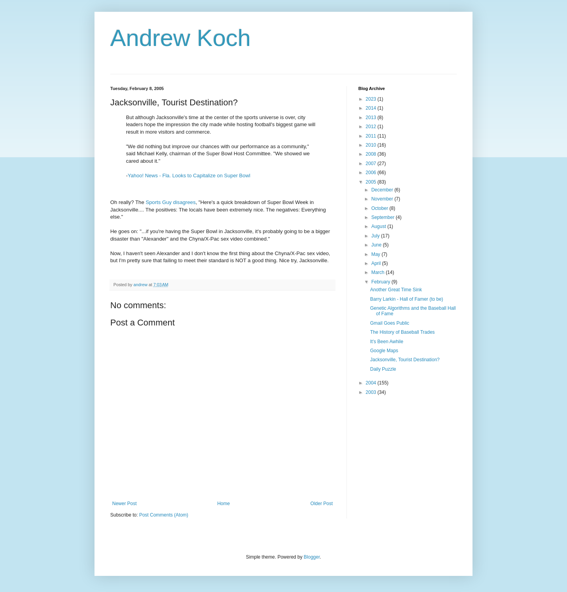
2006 (372, 172)
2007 (372, 163)
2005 (372, 182)
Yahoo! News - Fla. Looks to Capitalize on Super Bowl (189, 175)
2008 (372, 154)
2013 (372, 117)
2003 (372, 392)
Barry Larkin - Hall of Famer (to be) (406, 299)
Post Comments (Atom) (163, 515)
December (383, 190)
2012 (372, 126)
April (376, 263)
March (378, 272)
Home (223, 503)
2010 (372, 145)
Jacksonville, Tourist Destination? (405, 359)
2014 (372, 108)
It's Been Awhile (386, 341)
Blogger (312, 557)
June (377, 245)
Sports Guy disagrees (171, 202)
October (380, 208)
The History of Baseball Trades (402, 332)
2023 (372, 99)
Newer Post (124, 503)
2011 (372, 136)
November (383, 199)
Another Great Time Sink (396, 289)
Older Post (321, 503)
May (376, 254)
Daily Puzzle (383, 369)
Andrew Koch (180, 38)
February (381, 282)
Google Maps (384, 350)
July (376, 236)
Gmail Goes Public (389, 323)
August (379, 226)
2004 (372, 383)
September (383, 217)
